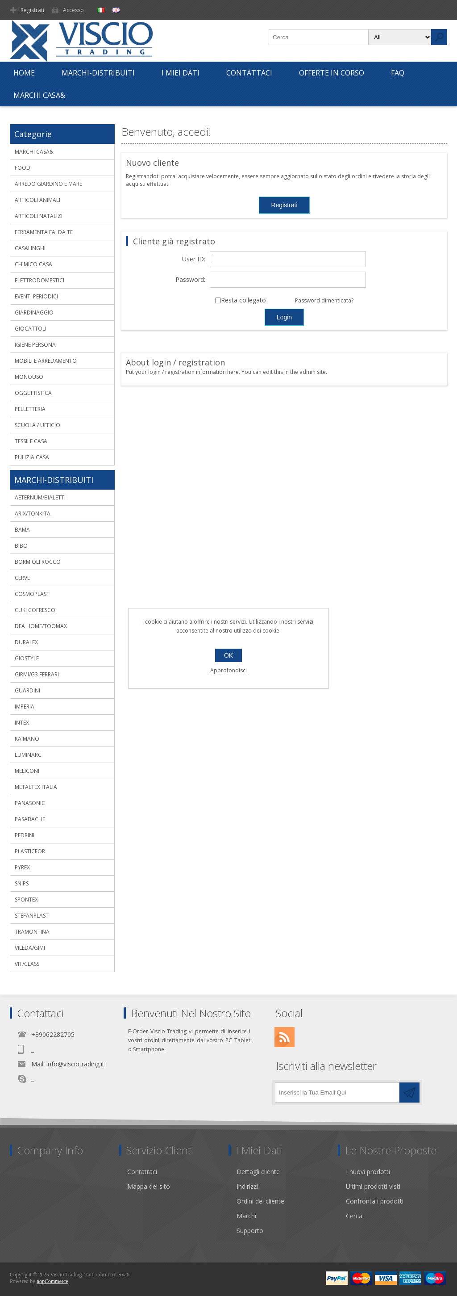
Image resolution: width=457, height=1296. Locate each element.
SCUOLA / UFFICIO (37, 425)
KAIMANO (27, 738)
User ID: (193, 259)
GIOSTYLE (27, 658)
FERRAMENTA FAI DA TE (44, 232)
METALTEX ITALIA (36, 787)
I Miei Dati (180, 73)
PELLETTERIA (30, 409)
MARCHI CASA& (39, 95)
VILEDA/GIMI (30, 948)
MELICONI (27, 771)
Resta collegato (243, 300)
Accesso (73, 10)
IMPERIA (24, 706)
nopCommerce (52, 1281)
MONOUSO (29, 377)
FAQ (397, 73)
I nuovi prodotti (368, 1171)
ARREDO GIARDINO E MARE (48, 184)
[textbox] (319, 37)
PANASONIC (30, 803)
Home (24, 73)
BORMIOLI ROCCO (38, 562)
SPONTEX (26, 899)
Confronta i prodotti (374, 1201)
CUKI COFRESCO (35, 610)
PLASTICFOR (30, 851)
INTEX (22, 722)
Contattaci (249, 73)
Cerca (354, 1216)
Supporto (250, 1230)
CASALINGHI (30, 248)
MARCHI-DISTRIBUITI (98, 73)
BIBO (21, 545)
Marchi (246, 1216)
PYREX (22, 867)
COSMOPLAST (32, 594)
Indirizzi (247, 1186)
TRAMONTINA (32, 931)
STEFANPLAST (32, 915)
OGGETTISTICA (33, 393)
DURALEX (26, 642)
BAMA (22, 529)
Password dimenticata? (324, 300)
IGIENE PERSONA (35, 344)
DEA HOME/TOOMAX (41, 626)
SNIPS (22, 883)
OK (228, 655)
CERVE (22, 578)
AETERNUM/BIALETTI (40, 497)
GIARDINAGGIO (34, 312)
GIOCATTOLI (30, 328)
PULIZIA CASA (32, 457)
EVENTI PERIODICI (36, 296)
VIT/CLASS (27, 964)
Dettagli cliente (258, 1171)
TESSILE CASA (31, 441)
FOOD (22, 168)
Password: (190, 280)
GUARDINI (27, 690)
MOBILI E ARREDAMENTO (46, 361)
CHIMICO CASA (33, 264)
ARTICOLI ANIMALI (37, 200)
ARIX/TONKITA (32, 513)
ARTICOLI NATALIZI (38, 216)
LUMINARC (28, 755)
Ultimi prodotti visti (373, 1186)
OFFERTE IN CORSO (331, 73)
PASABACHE (30, 819)
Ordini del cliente (260, 1201)
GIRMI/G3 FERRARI (37, 674)
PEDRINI (24, 835)
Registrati (32, 10)
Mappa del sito (148, 1186)
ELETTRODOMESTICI (39, 280)
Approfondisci (228, 670)
